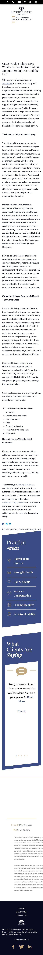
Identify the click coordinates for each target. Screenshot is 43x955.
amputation (7, 83)
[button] (16, 755)
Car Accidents (22, 582)
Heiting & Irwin (24, 484)
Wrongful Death (23, 572)
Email (19, 2)
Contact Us (21, 915)
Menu (35, 2)
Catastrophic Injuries (21, 561)
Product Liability (24, 605)
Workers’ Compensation (22, 593)
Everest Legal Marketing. (11, 934)
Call (13, 2)
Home (7, 2)
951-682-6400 (24, 19)
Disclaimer (21, 912)
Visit (24, 2)
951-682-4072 (23, 831)
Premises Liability (24, 614)
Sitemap (22, 908)
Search (30, 2)
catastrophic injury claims (13, 502)
